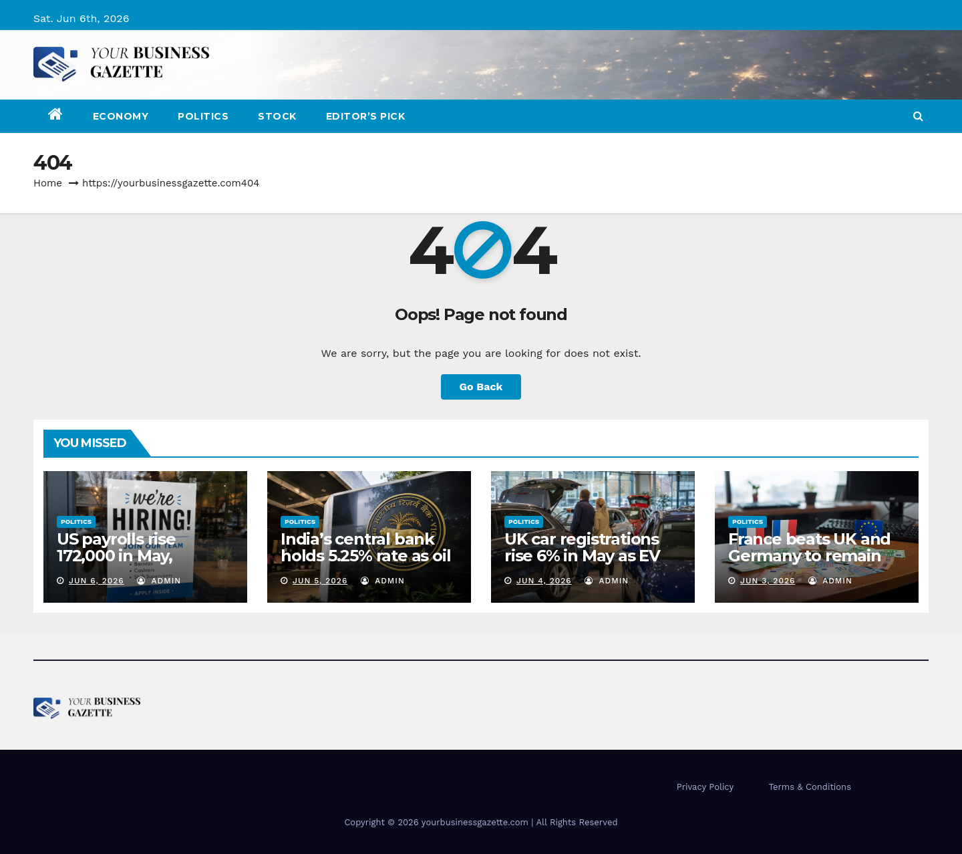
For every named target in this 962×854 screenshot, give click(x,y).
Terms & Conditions (810, 787)
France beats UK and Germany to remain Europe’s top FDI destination (809, 564)
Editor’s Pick (366, 116)
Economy (121, 116)
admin (159, 580)
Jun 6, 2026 (96, 580)
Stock (277, 116)
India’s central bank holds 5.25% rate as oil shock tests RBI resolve (365, 564)
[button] (918, 116)
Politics (203, 116)
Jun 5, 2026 (320, 580)
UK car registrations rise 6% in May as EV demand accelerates (584, 555)
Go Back (481, 386)
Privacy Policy (705, 787)
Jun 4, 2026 (544, 580)
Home (47, 183)
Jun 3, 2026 (767, 580)
